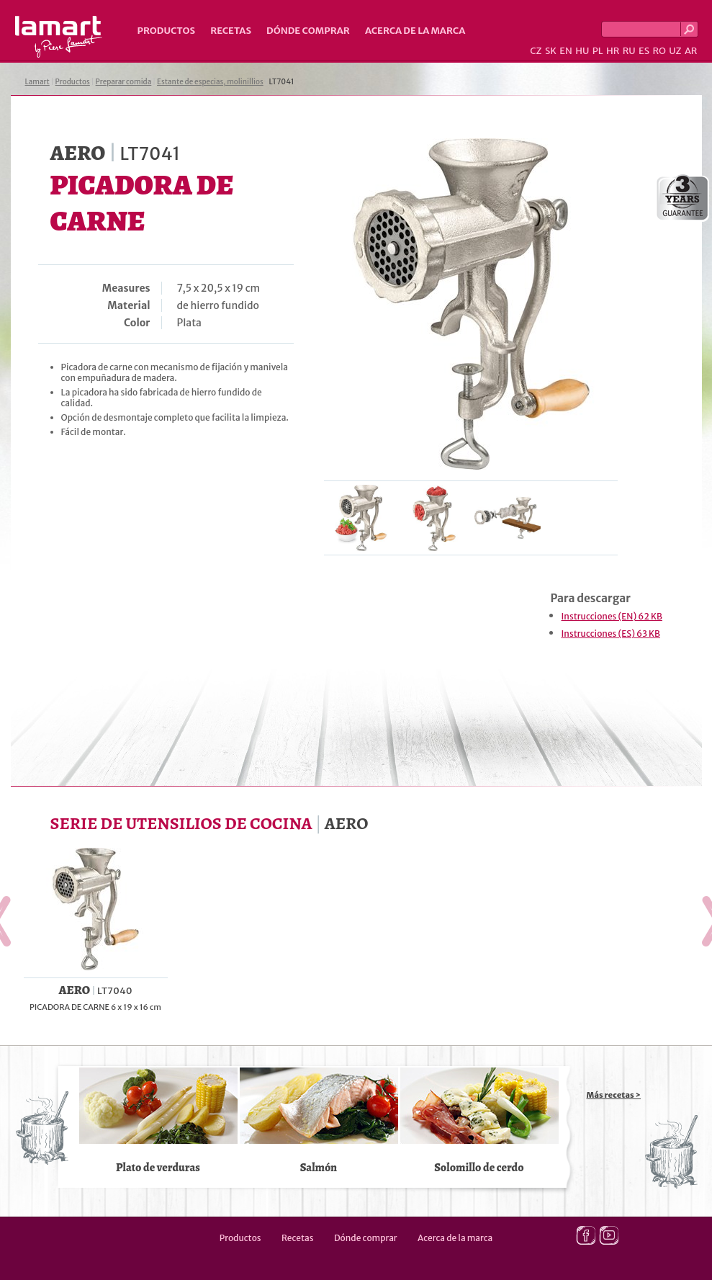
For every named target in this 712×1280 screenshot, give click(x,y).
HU (582, 51)
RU (629, 51)
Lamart (58, 36)
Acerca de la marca (415, 30)
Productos (167, 30)
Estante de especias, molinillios (210, 81)
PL (597, 51)
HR (612, 51)
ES (644, 51)
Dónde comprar (308, 30)
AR (691, 51)
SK (550, 51)
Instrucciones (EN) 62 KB (612, 616)
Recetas (230, 30)
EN (565, 51)
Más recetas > (614, 1095)
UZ (675, 51)
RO (658, 51)
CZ (535, 51)
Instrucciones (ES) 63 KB (611, 633)
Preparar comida (124, 81)
